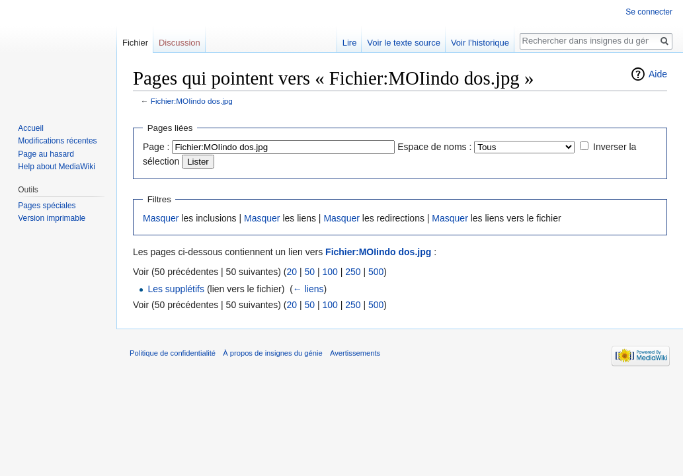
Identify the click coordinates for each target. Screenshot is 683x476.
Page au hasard (46, 154)
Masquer (161, 218)
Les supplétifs (175, 289)
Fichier (135, 43)
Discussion (179, 43)
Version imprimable (51, 218)
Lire (349, 43)
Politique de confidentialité (173, 353)
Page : (156, 146)
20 (291, 271)
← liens (308, 289)
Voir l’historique (480, 43)
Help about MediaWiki (56, 166)
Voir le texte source (403, 43)
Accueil (31, 128)
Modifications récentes (57, 140)
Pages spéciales (46, 205)
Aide (658, 74)
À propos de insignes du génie (273, 353)
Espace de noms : (434, 146)
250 (352, 271)
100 (329, 271)
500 (375, 271)
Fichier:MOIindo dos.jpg (192, 101)
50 (309, 271)
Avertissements (355, 353)
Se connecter (648, 12)
